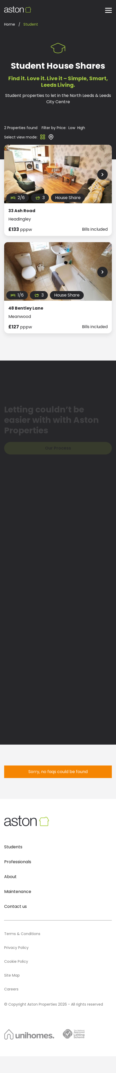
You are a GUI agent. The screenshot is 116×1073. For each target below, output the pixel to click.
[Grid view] (43, 138)
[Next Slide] (102, 174)
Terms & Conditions (22, 933)
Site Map (12, 975)
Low (71, 128)
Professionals (17, 862)
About (10, 877)
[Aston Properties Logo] (17, 9)
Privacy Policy (16, 947)
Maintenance (17, 892)
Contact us (15, 906)
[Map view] (51, 138)
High (81, 128)
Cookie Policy (16, 961)
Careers (11, 989)
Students (13, 847)
